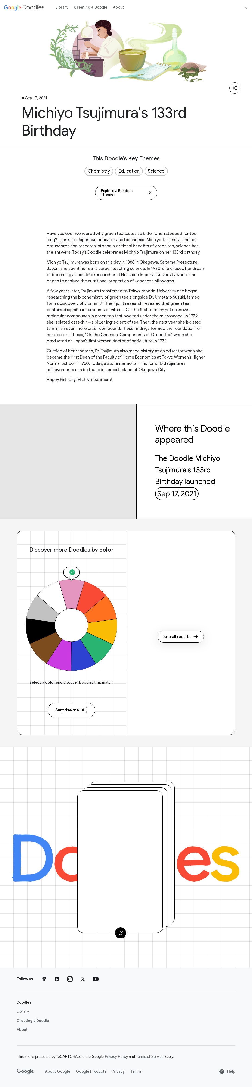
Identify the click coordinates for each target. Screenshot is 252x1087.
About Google (57, 1071)
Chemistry (99, 171)
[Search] (245, 7)
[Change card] (120, 932)
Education (129, 171)
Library (62, 7)
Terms (135, 1071)
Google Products (91, 1071)
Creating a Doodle (90, 7)
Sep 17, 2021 (176, 493)
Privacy (118, 1071)
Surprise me (71, 710)
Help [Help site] (227, 1071)
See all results (180, 636)
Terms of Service (150, 1057)
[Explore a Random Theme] (126, 193)
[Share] (234, 88)
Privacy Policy (116, 1057)
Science (156, 171)
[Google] (25, 1071)
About (118, 7)
